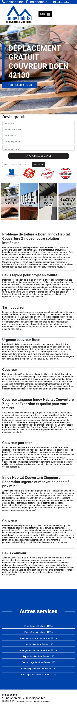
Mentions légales (41, 701)
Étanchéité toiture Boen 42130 (38, 632)
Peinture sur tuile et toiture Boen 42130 (38, 638)
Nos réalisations (20, 85)
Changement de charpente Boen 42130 (38, 650)
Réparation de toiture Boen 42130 (38, 656)
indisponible (13, 2)
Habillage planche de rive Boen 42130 (38, 668)
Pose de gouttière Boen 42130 (38, 626)
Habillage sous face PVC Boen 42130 (38, 674)
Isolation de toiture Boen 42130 (38, 644)
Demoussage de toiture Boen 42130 (38, 662)
